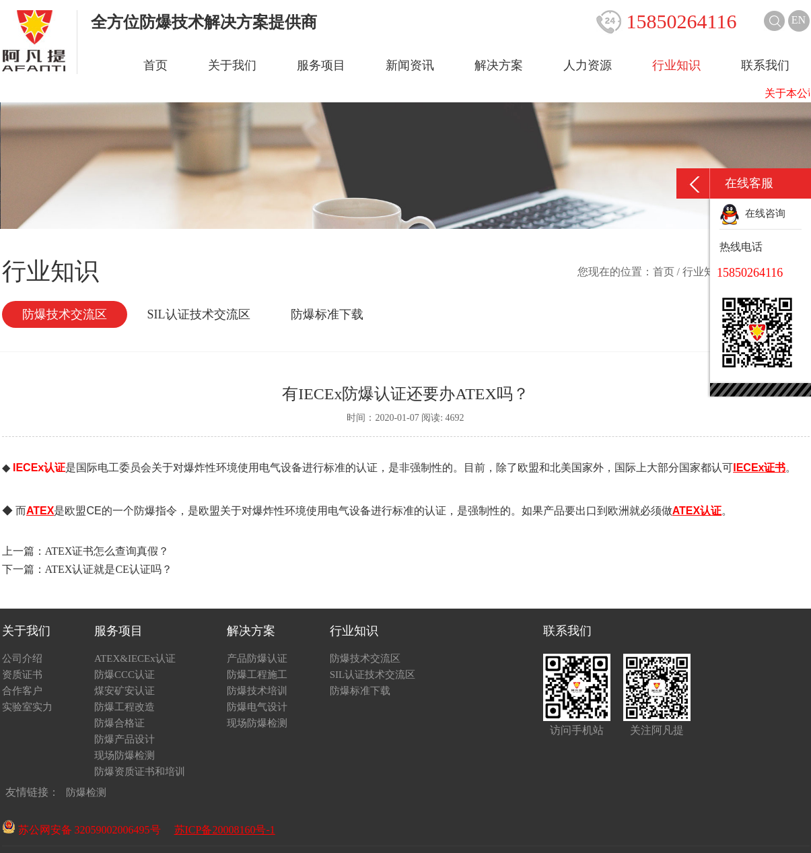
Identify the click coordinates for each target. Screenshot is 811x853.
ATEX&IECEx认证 (135, 658)
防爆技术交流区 (64, 314)
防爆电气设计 (257, 707)
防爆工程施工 (257, 674)
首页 (155, 65)
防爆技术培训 (257, 690)
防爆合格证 (119, 723)
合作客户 (22, 690)
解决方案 (498, 65)
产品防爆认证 (257, 658)
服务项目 (321, 65)
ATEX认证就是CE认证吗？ (108, 569)
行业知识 (676, 65)
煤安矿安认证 (124, 690)
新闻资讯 (410, 65)
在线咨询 (752, 213)
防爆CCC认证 (124, 674)
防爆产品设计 (124, 739)
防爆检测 (86, 792)
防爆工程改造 (124, 707)
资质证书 (22, 674)
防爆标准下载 (327, 314)
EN (798, 20)
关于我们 (232, 65)
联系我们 (765, 65)
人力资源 (587, 65)
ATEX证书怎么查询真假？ (107, 551)
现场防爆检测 (124, 755)
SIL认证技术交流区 (198, 314)
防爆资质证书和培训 (139, 771)
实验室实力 (27, 707)
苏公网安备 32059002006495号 (81, 829)
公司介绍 (22, 658)
